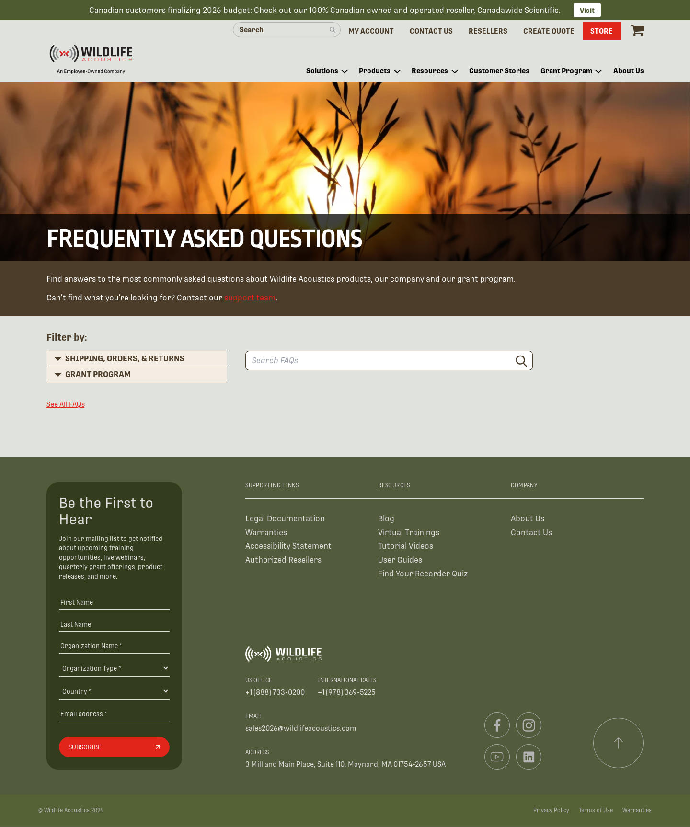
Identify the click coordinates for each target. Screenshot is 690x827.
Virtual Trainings (408, 532)
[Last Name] (114, 624)
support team (250, 298)
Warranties (266, 532)
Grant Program (98, 374)
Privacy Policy (551, 810)
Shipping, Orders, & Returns (124, 358)
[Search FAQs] (389, 361)
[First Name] (114, 602)
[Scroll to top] (618, 743)
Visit (587, 10)
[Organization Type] (114, 668)
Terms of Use (596, 810)
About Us (527, 518)
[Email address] (114, 714)
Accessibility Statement (288, 546)
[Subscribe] (114, 747)
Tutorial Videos (405, 546)
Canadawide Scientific (518, 10)
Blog (386, 518)
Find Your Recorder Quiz (423, 574)
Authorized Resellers (283, 560)
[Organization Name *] (114, 646)
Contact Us (531, 532)
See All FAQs (65, 404)
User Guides (400, 560)
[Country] (114, 691)
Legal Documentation (285, 518)
